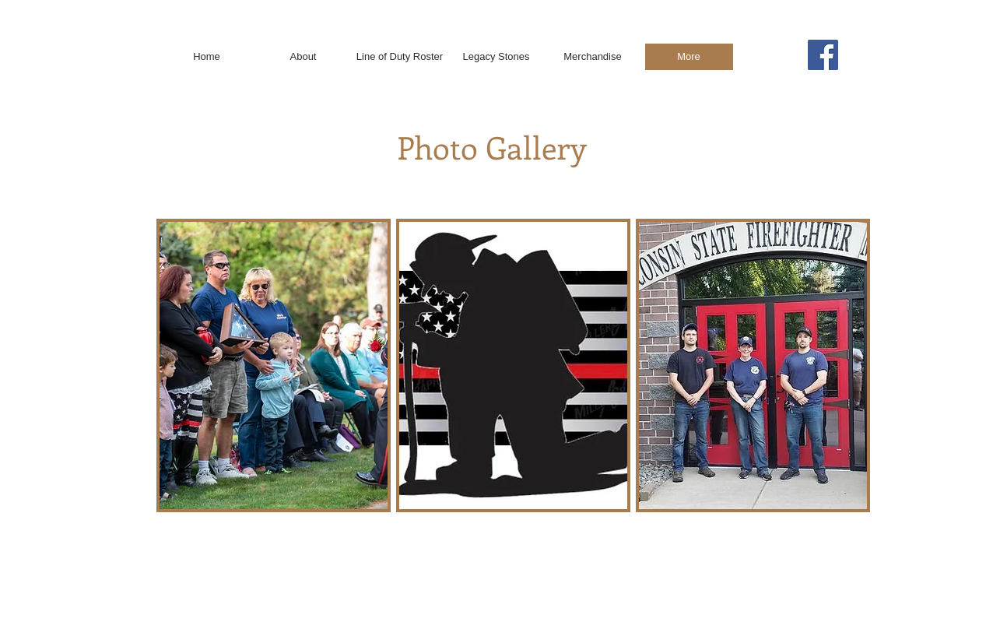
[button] (273, 365)
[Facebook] (823, 55)
